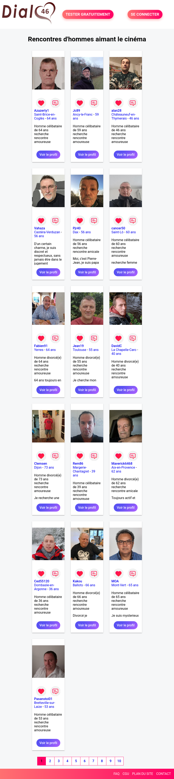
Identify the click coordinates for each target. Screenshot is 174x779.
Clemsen (40, 464)
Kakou (77, 581)
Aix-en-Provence (123, 467)
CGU (126, 774)
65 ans (133, 585)
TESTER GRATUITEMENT (88, 14)
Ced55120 (41, 581)
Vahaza (39, 228)
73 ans (49, 467)
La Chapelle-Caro (123, 350)
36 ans (54, 589)
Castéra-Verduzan (47, 232)
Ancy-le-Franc (83, 114)
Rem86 (78, 464)
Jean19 (78, 346)
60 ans (131, 232)
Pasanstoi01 (43, 699)
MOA (115, 581)
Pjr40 (77, 228)
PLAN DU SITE (142, 774)
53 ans (49, 707)
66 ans (90, 585)
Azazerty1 (41, 111)
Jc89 (76, 111)
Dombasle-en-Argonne (44, 587)
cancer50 (118, 228)
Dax (75, 232)
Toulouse (79, 350)
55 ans (94, 350)
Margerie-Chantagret (81, 469)
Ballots (78, 585)
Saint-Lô (117, 232)
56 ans (39, 236)
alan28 (116, 111)
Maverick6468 (121, 464)
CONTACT (163, 774)
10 (119, 761)
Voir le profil (48, 155)
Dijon (38, 467)
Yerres (38, 350)
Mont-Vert (118, 585)
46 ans (134, 118)
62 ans (116, 471)
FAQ (116, 774)
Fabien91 (41, 346)
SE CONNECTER (145, 14)
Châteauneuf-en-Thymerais (123, 116)
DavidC (116, 346)
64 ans (52, 118)
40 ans (116, 354)
